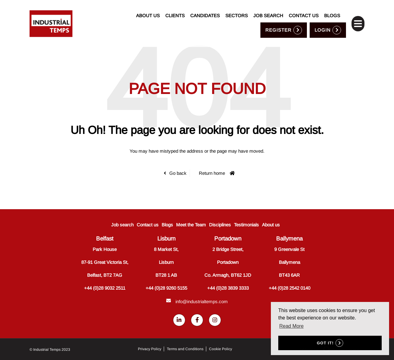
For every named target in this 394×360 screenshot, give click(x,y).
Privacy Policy (149, 349)
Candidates (205, 9)
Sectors (236, 9)
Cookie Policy (220, 349)
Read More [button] (291, 326)
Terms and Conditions (185, 349)
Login (323, 23)
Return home (212, 173)
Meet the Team (191, 224)
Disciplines (220, 224)
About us (148, 9)
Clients (175, 9)
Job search (268, 9)
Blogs (332, 9)
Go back (178, 173)
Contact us (304, 9)
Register (278, 23)
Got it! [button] (325, 343)
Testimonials (246, 224)
